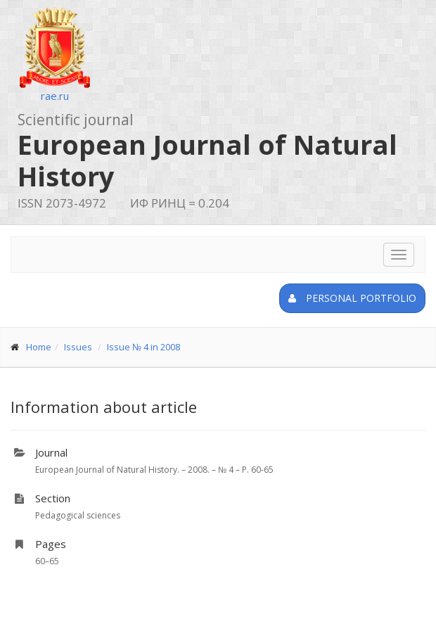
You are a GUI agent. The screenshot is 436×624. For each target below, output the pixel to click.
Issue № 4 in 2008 (143, 346)
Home (38, 346)
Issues (78, 346)
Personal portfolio (352, 298)
